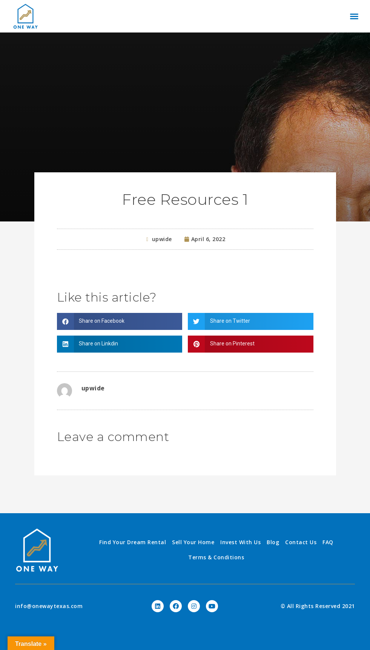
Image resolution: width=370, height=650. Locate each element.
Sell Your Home (193, 542)
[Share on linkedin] (120, 344)
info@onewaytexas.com (49, 606)
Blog (273, 542)
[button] (354, 16)
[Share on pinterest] (250, 344)
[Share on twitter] (250, 321)
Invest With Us (240, 542)
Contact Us (300, 542)
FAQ (327, 542)
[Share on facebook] (120, 321)
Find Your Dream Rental (132, 542)
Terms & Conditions (216, 557)
